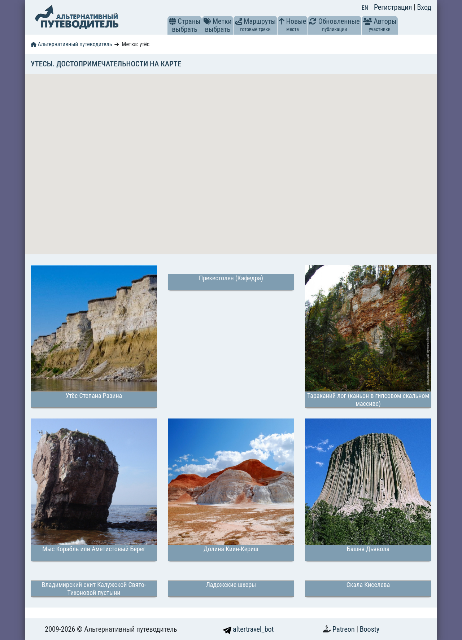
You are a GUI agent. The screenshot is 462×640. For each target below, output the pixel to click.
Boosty (369, 629)
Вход (424, 7)
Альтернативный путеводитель (71, 44)
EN (365, 7)
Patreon (344, 629)
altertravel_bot (248, 629)
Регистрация (394, 7)
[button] (172, 21)
